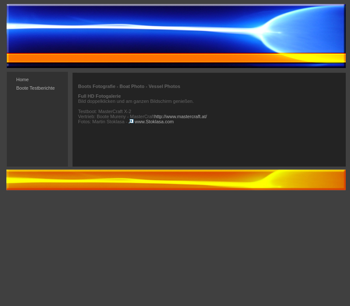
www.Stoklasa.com (151, 121)
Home (22, 79)
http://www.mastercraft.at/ (180, 116)
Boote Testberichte (35, 88)
